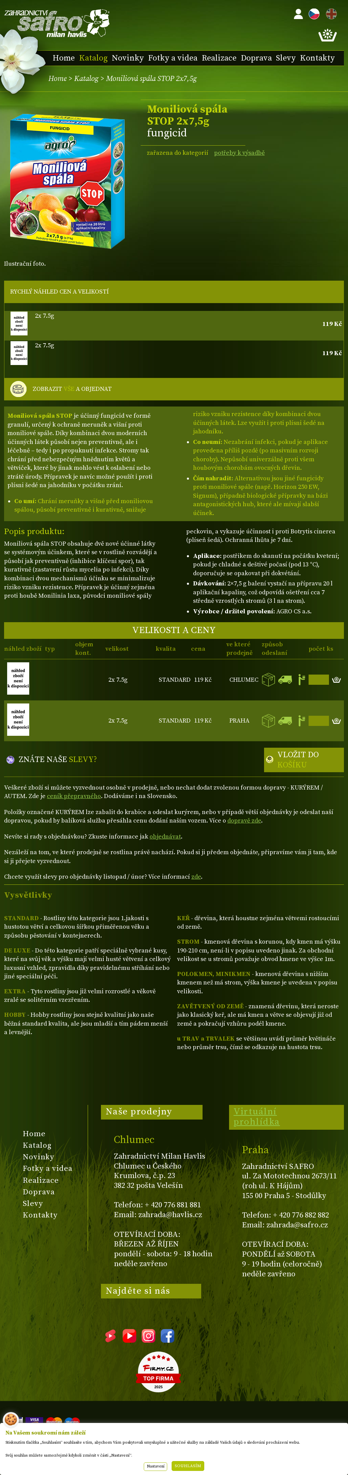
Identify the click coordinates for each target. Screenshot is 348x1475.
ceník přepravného (74, 796)
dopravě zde (244, 821)
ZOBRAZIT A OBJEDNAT (72, 389)
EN (330, 13)
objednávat (165, 837)
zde (196, 877)
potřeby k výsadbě (239, 153)
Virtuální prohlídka (256, 1117)
